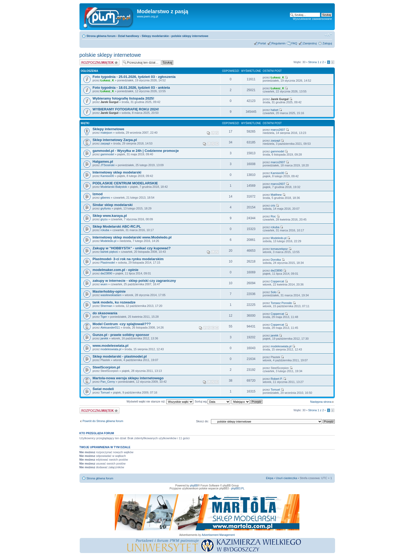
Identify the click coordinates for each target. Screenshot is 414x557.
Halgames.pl (103, 161)
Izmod (98, 194)
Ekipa (269, 478)
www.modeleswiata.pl (111, 346)
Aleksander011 (110, 327)
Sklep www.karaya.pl (110, 216)
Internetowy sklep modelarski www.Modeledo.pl (132, 237)
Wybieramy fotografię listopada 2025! (123, 98)
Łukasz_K (107, 80)
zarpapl (105, 143)
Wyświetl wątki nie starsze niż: (159, 401)
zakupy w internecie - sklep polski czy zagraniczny (134, 281)
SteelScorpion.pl (106, 367)
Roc (273, 216)
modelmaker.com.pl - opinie (116, 270)
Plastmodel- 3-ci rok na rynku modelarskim (128, 259)
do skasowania (105, 313)
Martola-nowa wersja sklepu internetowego (128, 378)
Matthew (276, 194)
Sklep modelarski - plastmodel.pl (120, 356)
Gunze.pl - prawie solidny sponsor (121, 335)
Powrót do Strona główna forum (103, 421)
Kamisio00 (107, 175)
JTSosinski (107, 165)
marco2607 (278, 129)
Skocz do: (202, 421)
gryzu (103, 219)
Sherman (106, 305)
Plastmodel (107, 262)
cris (273, 205)
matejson (106, 132)
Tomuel (105, 392)
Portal (262, 43)
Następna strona (321, 401)
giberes (105, 197)
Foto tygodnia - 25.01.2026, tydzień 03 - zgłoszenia (134, 77)
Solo (273, 292)
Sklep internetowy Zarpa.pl (115, 140)
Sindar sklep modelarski (113, 205)
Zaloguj (327, 43)
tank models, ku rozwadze (114, 302)
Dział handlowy (128, 36)
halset (274, 109)
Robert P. (277, 378)
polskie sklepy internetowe (189, 36)
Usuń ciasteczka (286, 478)
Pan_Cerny (107, 381)
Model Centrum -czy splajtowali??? (122, 324)
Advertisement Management (218, 534)
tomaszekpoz (279, 248)
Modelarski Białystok (113, 186)
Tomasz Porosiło (281, 303)
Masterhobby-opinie (109, 291)
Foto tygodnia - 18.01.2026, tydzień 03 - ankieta (131, 88)
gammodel (107, 154)
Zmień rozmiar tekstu (328, 34)
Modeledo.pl (108, 240)
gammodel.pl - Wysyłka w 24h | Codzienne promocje (136, 151)
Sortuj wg (212, 401)
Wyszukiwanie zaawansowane (312, 18)
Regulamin (279, 43)
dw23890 (106, 273)
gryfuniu (105, 208)
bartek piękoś (108, 251)
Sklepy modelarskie (155, 36)
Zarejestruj (310, 43)
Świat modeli (103, 389)
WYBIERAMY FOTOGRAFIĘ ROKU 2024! (126, 109)
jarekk (104, 338)
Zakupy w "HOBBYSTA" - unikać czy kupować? (132, 248)
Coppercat (277, 281)
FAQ (294, 43)
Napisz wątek (99, 62)
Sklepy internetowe (108, 129)
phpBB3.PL (237, 488)
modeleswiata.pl (110, 349)
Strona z (316, 62)
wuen (103, 284)
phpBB (194, 485)
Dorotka (276, 259)
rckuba (104, 230)
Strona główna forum (101, 36)
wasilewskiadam (110, 295)
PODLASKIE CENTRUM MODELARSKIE (125, 183)
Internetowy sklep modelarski (117, 172)
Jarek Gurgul (109, 102)
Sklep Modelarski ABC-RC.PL (117, 226)
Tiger (103, 316)
